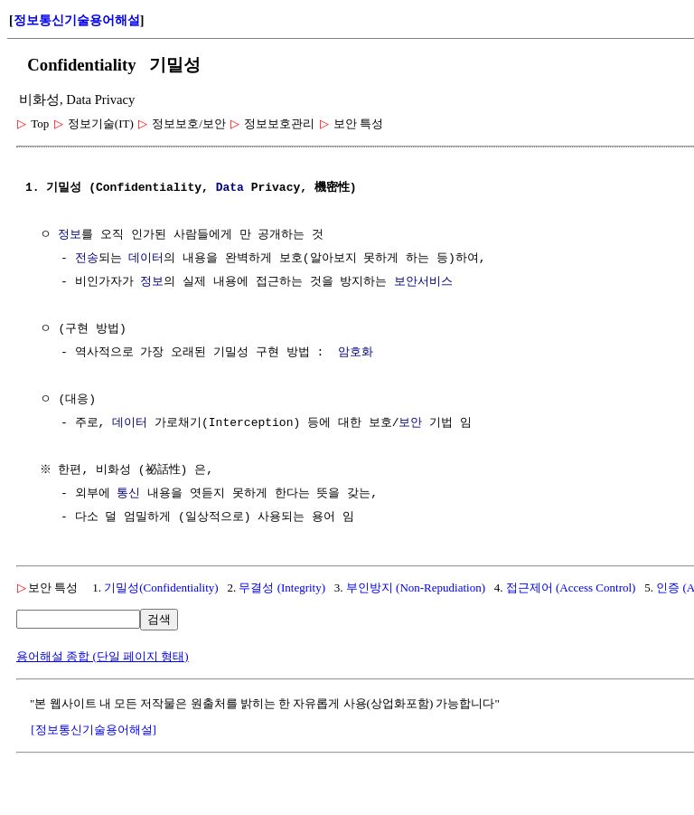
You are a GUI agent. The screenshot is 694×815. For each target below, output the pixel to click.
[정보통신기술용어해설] (93, 729)
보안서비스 (423, 282)
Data (230, 188)
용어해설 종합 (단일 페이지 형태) (102, 656)
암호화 (355, 353)
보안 (410, 423)
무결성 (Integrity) (282, 587)
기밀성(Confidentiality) (161, 587)
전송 (86, 259)
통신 (128, 494)
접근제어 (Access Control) (571, 587)
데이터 (146, 259)
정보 (69, 235)
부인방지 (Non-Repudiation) (415, 587)
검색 (159, 619)
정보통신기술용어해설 (77, 20)
